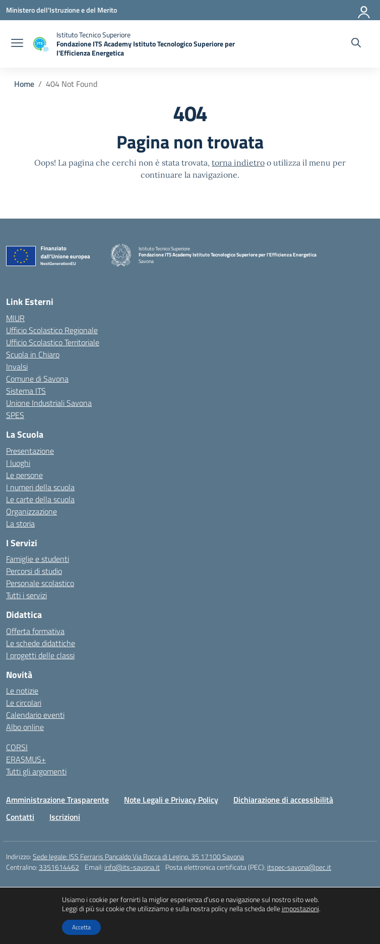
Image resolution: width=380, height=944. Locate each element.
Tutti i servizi (26, 595)
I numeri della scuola (40, 487)
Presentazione (30, 451)
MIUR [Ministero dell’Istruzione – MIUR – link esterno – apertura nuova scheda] (15, 318)
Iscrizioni (64, 817)
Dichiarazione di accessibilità (283, 800)
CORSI (17, 747)
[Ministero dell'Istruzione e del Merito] (61, 10)
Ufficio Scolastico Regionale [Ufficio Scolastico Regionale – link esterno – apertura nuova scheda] (52, 330)
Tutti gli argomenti (36, 771)
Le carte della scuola (40, 499)
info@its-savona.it (132, 867)
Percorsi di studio (34, 571)
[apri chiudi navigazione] (17, 44)
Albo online (25, 727)
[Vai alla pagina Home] (24, 84)
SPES (15, 415)
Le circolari (23, 703)
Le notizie (22, 691)
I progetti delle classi (40, 655)
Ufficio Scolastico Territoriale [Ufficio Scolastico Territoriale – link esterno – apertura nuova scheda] (52, 342)
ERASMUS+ (26, 759)
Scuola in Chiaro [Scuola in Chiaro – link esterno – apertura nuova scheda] (32, 354)
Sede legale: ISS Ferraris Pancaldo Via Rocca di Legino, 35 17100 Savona (138, 856)
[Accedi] (364, 10)
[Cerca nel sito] (356, 43)
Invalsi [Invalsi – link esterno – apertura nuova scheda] (17, 366)
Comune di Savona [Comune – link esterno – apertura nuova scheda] (37, 379)
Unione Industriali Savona (49, 403)
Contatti (20, 817)
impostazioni (300, 908)
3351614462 (59, 867)
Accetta (81, 927)
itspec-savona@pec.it (299, 867)
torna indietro (238, 163)
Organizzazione (31, 511)
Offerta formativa (35, 631)
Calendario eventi (35, 715)
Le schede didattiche (40, 643)
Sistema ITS (26, 391)
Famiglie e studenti (37, 559)
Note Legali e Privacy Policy (171, 800)
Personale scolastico (40, 583)
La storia (20, 523)
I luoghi (18, 463)
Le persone (24, 475)
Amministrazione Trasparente (57, 800)
